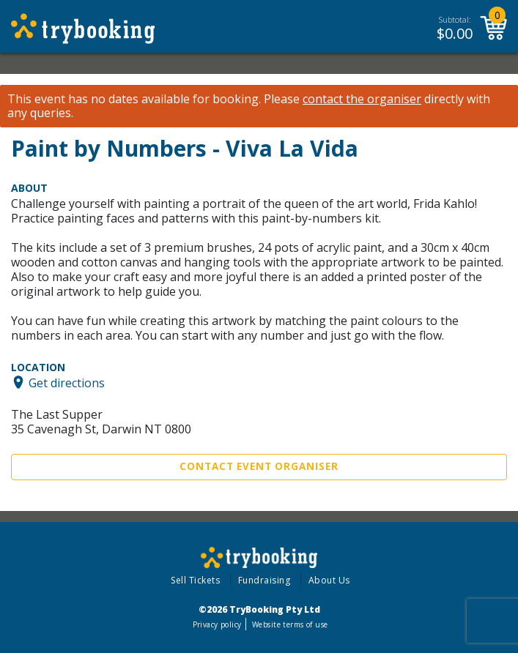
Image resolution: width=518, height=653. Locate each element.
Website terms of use (290, 624)
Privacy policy (217, 624)
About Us (329, 580)
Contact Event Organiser (259, 466)
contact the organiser (362, 99)
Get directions (67, 382)
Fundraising (264, 580)
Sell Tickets (195, 580)
